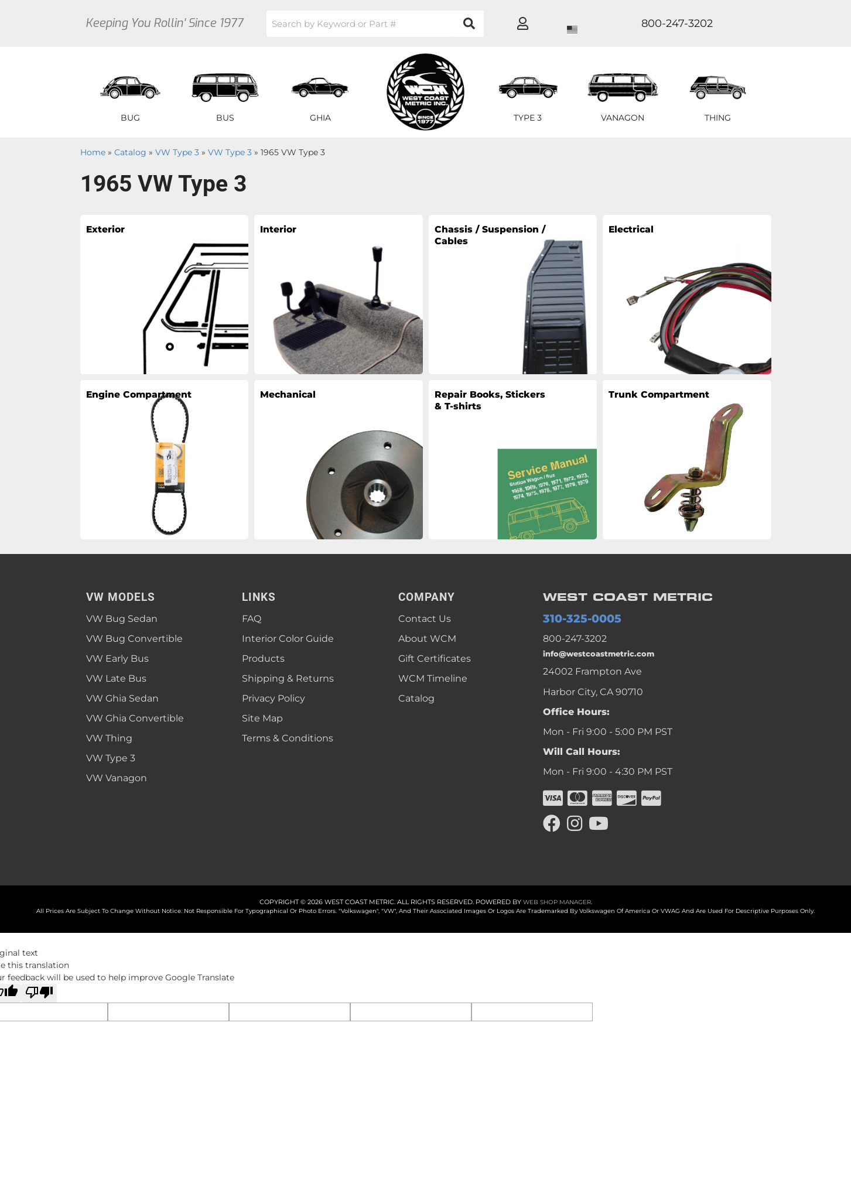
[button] (417, 24)
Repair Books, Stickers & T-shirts (482, 413)
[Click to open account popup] (728, 23)
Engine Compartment (134, 405)
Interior (286, 232)
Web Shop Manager (557, 909)
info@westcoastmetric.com (607, 657)
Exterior (114, 232)
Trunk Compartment (657, 405)
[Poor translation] (39, 1000)
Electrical (641, 232)
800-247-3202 (575, 640)
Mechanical (299, 397)
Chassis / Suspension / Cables (478, 248)
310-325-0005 (574, 619)
